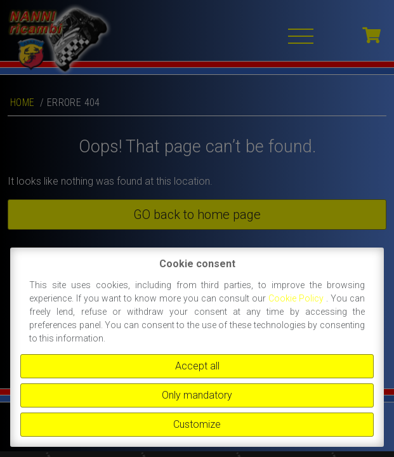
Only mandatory (197, 395)
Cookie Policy (297, 298)
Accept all (197, 366)
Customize (197, 424)
